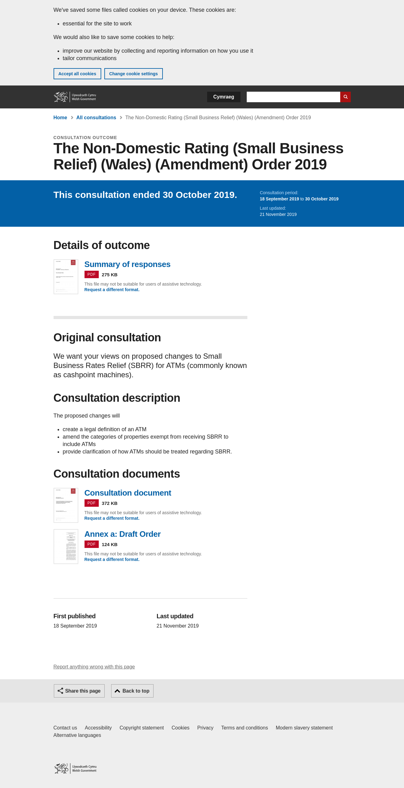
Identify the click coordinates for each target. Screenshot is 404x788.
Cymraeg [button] (223, 96)
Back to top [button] (136, 691)
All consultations (96, 117)
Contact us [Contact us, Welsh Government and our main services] (65, 727)
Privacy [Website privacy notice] (205, 727)
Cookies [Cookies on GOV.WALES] (180, 727)
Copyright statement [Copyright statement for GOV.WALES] (141, 727)
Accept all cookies (77, 73)
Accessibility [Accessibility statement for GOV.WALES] (98, 727)
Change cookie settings (133, 73)
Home (60, 117)
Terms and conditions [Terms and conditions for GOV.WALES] (244, 727)
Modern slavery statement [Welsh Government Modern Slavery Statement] (304, 727)
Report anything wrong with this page (94, 666)
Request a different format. (112, 289)
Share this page (83, 691)
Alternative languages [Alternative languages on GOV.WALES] (77, 735)
